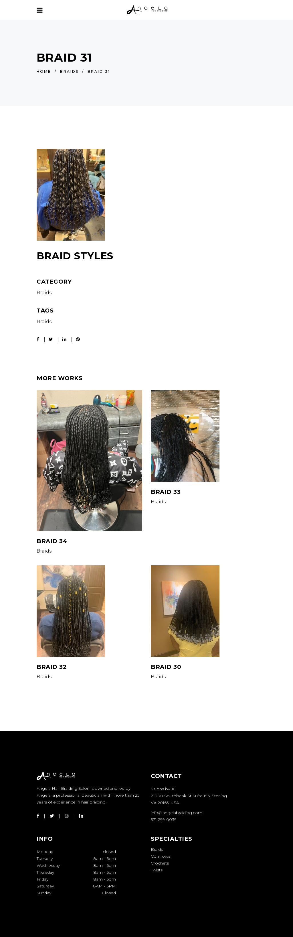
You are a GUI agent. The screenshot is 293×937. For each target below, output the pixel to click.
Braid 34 (52, 541)
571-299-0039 (164, 819)
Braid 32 (52, 666)
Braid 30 (166, 666)
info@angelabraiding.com (176, 812)
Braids (69, 71)
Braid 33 (166, 491)
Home (44, 71)
